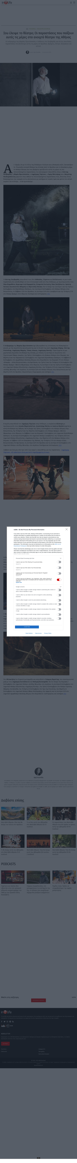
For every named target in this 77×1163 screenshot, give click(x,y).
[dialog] (38, 581)
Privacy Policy (47, 633)
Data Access (38, 633)
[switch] (59, 562)
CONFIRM (27, 627)
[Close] (67, 529)
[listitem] (38, 558)
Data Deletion (29, 633)
